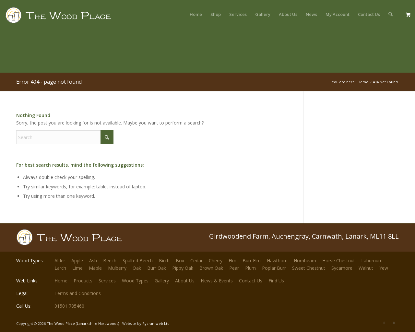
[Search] (390, 14)
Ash (93, 260)
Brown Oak (211, 268)
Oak (137, 268)
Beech (109, 260)
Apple (77, 260)
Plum (250, 268)
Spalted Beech (138, 260)
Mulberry (117, 268)
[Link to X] (384, 323)
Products (83, 281)
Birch (164, 260)
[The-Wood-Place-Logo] (70, 17)
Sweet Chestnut (308, 268)
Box (180, 260)
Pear (234, 268)
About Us (185, 281)
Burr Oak (156, 268)
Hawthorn (277, 260)
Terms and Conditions (77, 293)
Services (107, 281)
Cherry (215, 260)
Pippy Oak (182, 268)
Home (60, 281)
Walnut (366, 268)
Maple (95, 268)
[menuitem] (195, 14)
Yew (383, 268)
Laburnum (372, 260)
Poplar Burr (274, 268)
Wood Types (135, 281)
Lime (77, 268)
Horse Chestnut (338, 260)
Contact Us (250, 281)
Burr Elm (252, 260)
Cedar (196, 260)
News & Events (217, 281)
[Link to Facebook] (394, 323)
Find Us (276, 281)
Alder (59, 260)
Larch (60, 268)
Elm (232, 260)
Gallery (162, 281)
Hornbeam (305, 260)
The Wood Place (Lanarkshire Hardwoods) (83, 323)
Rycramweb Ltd (156, 323)
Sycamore (341, 268)
